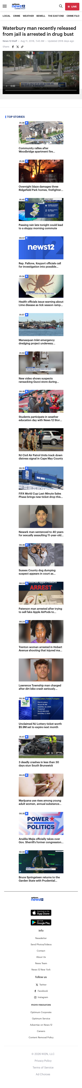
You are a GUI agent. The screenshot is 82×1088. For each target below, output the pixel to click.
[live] (72, 6)
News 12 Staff (10, 41)
